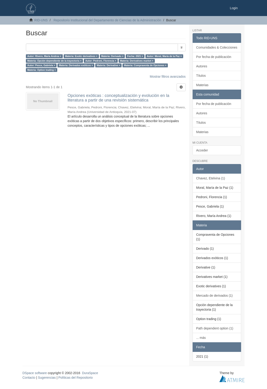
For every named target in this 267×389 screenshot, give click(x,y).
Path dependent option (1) (214, 328)
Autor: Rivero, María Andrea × (44, 56)
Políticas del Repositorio (75, 377)
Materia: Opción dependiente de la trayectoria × (54, 60)
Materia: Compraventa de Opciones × (145, 65)
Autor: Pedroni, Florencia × (100, 60)
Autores (201, 66)
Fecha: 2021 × (135, 56)
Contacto (28, 377)
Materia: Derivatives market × (136, 60)
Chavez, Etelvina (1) (210, 178)
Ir (182, 47)
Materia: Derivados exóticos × (76, 65)
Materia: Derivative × (108, 65)
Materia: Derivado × (112, 56)
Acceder (202, 150)
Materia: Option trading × (41, 69)
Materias (202, 85)
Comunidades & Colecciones (216, 47)
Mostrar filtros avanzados (167, 76)
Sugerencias (47, 377)
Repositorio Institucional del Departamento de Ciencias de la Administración (107, 20)
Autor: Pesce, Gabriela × (41, 65)
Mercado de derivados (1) (214, 295)
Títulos (201, 75)
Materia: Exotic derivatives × (81, 56)
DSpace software (34, 373)
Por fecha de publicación (213, 57)
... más (201, 338)
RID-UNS (41, 20)
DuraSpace (90, 373)
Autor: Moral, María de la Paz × (164, 56)
